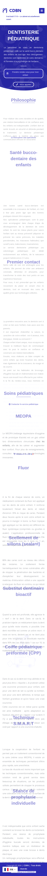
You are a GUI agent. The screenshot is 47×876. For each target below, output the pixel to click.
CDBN (15, 10)
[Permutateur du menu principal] (41, 10)
